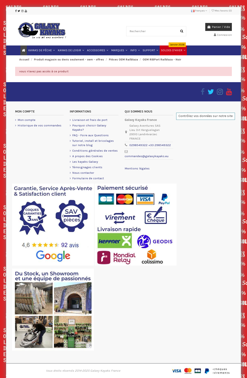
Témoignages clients (87, 167)
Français (199, 10)
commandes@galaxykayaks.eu (147, 156)
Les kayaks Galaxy (85, 161)
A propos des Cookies (87, 156)
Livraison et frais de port (89, 120)
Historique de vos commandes (39, 125)
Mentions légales (137, 168)
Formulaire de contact (88, 178)
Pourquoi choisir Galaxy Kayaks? (89, 128)
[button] (135, 50)
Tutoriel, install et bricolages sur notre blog (93, 143)
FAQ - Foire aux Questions (90, 135)
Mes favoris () (222, 10)
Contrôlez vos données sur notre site (205, 116)
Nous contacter (83, 173)
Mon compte (26, 120)
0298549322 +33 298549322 (150, 145)
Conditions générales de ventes (95, 150)
